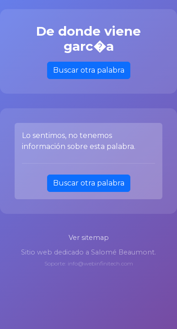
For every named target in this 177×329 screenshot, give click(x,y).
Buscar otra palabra (88, 70)
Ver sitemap (89, 237)
